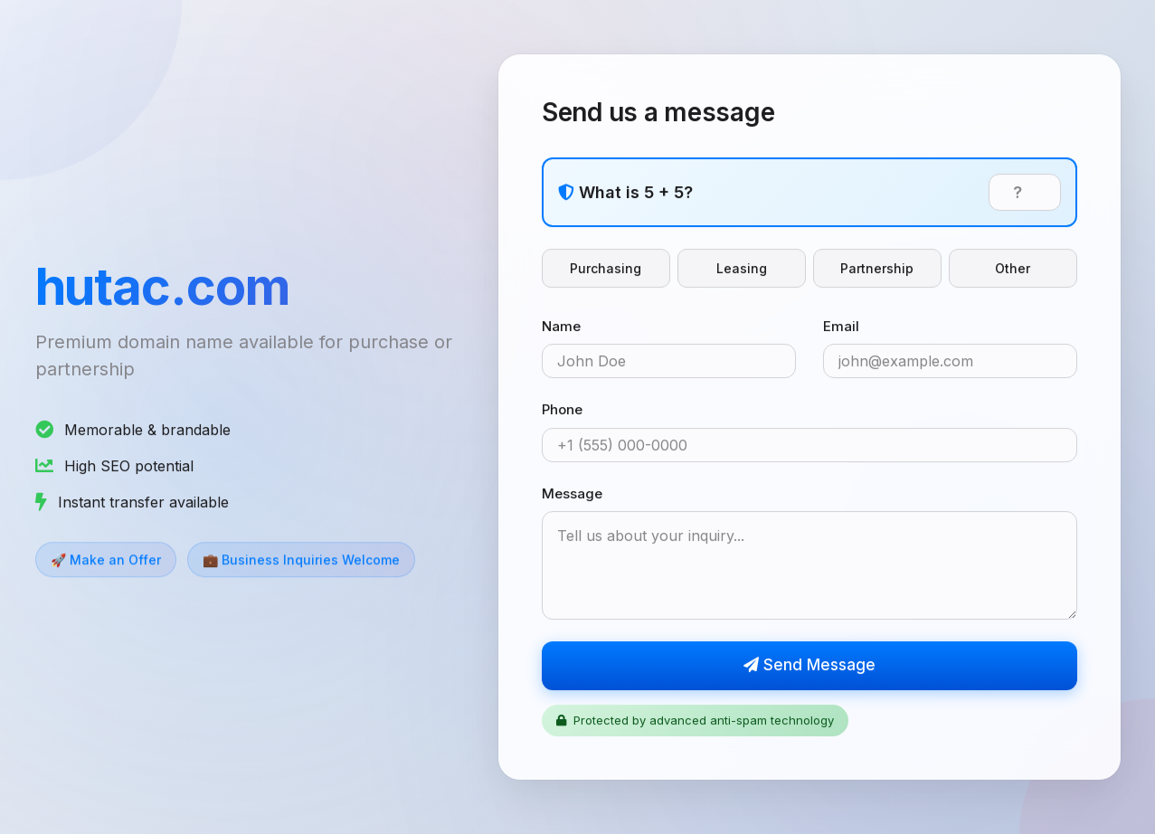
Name (561, 326)
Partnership (877, 268)
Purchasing (605, 268)
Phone (562, 410)
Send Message (809, 666)
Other (1012, 268)
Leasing (741, 268)
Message (572, 493)
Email (841, 326)
